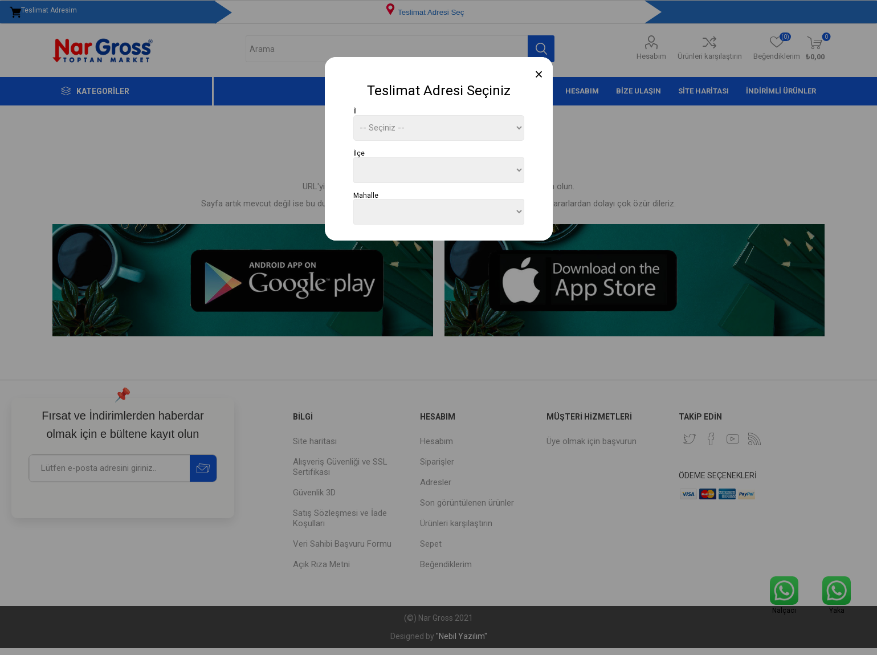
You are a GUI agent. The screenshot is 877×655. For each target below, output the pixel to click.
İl (355, 111)
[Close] (538, 74)
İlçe (359, 153)
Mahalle (365, 195)
